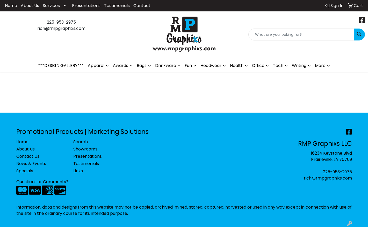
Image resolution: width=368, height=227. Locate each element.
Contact (141, 6)
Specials (24, 171)
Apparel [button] (96, 65)
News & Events (31, 164)
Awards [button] (120, 65)
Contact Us (27, 156)
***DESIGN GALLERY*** (61, 65)
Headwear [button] (210, 65)
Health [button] (236, 65)
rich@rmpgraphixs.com (328, 178)
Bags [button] (142, 65)
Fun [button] (188, 65)
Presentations (86, 6)
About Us (30, 6)
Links (78, 171)
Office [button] (258, 65)
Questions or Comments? (42, 182)
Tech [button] (278, 65)
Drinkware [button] (165, 65)
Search (80, 142)
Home (11, 6)
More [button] (320, 65)
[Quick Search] (301, 34)
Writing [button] (299, 65)
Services (51, 6)
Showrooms (85, 149)
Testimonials (117, 6)
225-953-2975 (337, 172)
